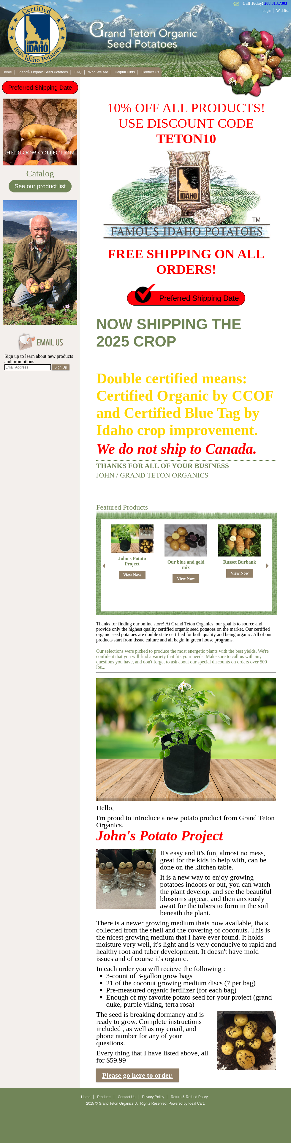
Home (7, 72)
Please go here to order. (137, 1075)
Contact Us (150, 72)
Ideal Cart (196, 1103)
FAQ (78, 72)
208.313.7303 (275, 3)
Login (266, 11)
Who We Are (98, 72)
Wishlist (282, 11)
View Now (132, 575)
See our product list (40, 186)
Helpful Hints (125, 72)
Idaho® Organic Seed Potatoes (43, 72)
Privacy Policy (153, 1097)
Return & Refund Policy (189, 1097)
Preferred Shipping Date (40, 87)
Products (104, 1097)
